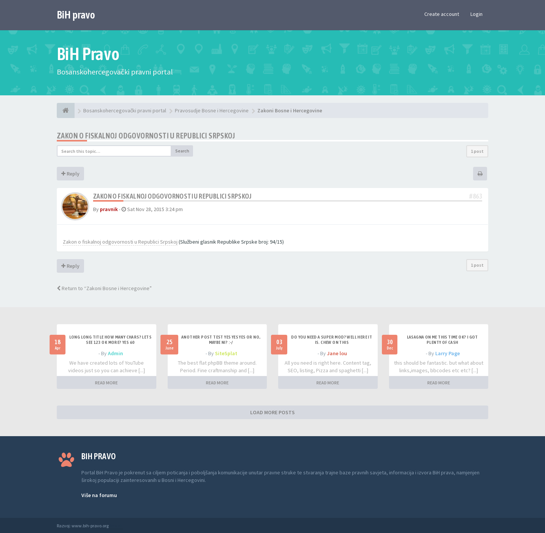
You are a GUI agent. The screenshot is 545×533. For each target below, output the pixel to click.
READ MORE (106, 382)
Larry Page (447, 353)
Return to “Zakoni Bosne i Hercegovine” (104, 288)
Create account (441, 14)
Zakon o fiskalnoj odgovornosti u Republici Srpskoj (146, 135)
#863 (475, 196)
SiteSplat (226, 353)
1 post (477, 151)
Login (476, 14)
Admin (115, 353)
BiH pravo (76, 15)
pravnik (109, 209)
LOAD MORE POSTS (272, 412)
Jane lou (337, 353)
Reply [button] (70, 173)
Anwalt (116, 525)
